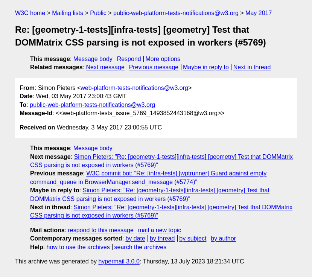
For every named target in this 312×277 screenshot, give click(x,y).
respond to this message (100, 230)
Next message (105, 67)
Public (98, 13)
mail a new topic (159, 230)
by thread (162, 238)
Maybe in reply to (206, 67)
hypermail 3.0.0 (118, 261)
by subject (192, 238)
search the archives (140, 247)
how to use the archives (78, 247)
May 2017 (258, 13)
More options (163, 59)
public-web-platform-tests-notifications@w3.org (176, 13)
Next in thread (252, 67)
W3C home (30, 13)
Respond (129, 59)
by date (135, 238)
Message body (93, 59)
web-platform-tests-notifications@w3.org (134, 88)
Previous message (154, 67)
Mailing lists (67, 13)
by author (223, 238)
